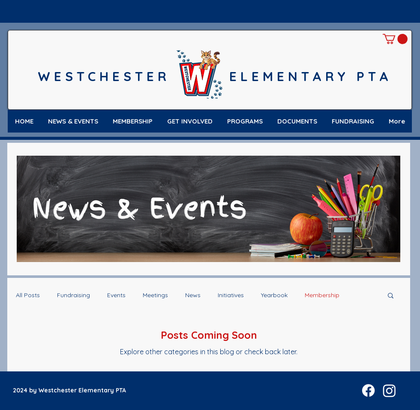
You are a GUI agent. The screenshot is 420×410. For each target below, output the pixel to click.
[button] (395, 39)
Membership (322, 295)
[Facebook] (368, 390)
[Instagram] (389, 390)
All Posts (28, 295)
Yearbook (274, 295)
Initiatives (231, 295)
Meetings (155, 295)
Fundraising (73, 295)
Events (116, 295)
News (193, 295)
